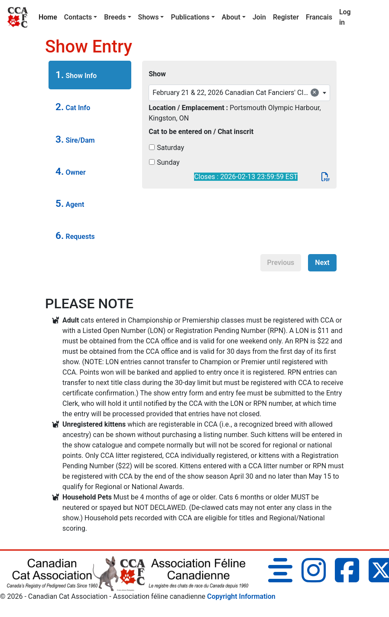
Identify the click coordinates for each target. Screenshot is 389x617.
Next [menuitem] (322, 262)
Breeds (115, 17)
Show (157, 74)
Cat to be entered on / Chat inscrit (201, 131)
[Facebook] (347, 578)
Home (50, 16)
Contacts (78, 17)
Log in (345, 17)
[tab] (90, 75)
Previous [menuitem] (281, 262)
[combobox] (239, 93)
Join (259, 17)
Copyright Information (241, 596)
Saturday (170, 148)
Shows (148, 17)
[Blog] (280, 578)
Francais (319, 17)
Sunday (168, 162)
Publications (190, 17)
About (231, 17)
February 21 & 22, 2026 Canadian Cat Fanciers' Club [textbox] (235, 92)
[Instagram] (313, 578)
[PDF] (325, 177)
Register (286, 17)
